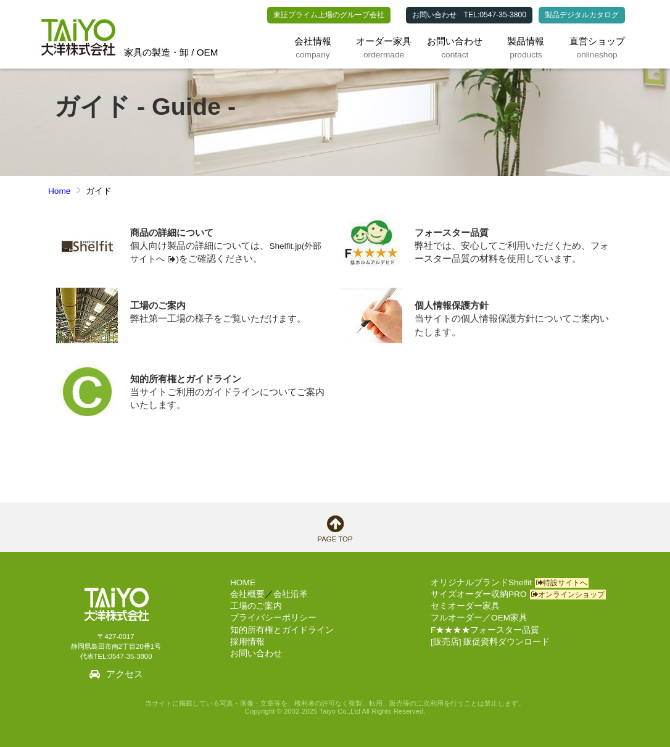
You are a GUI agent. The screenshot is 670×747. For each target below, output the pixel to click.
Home (59, 191)
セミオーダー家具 (465, 606)
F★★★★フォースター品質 (485, 630)
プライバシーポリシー (273, 617)
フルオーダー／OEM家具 (479, 617)
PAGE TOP (335, 529)
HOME (242, 582)
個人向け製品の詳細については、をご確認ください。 (229, 239)
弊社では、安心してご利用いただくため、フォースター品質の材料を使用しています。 (514, 239)
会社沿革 (290, 594)
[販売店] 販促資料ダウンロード (490, 641)
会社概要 (247, 594)
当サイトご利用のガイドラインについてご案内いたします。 (229, 385)
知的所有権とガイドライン (282, 630)
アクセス (124, 673)
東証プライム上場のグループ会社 (328, 14)
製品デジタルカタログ (582, 14)
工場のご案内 (256, 606)
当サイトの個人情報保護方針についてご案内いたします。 (514, 312)
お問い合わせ (434, 14)
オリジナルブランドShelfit (510, 582)
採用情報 (247, 641)
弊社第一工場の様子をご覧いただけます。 (229, 306)
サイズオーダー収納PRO (518, 594)
